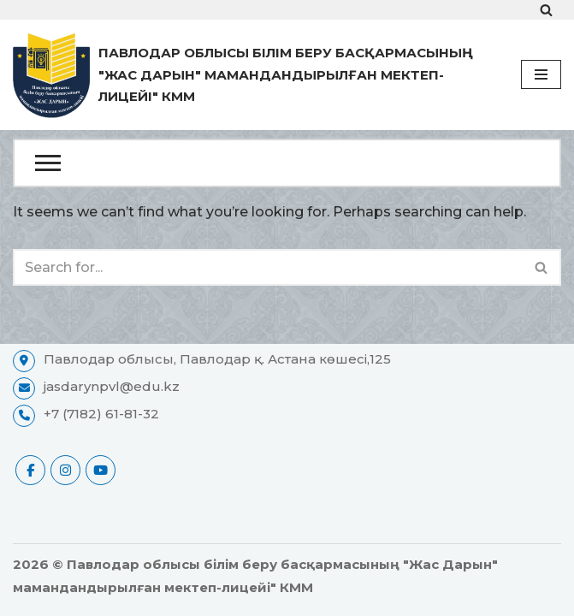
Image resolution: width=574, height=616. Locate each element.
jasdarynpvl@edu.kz (112, 386)
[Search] (546, 9)
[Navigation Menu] (541, 74)
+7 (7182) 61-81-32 (101, 414)
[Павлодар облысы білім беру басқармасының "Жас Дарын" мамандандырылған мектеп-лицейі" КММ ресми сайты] (254, 75)
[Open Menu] (287, 163)
